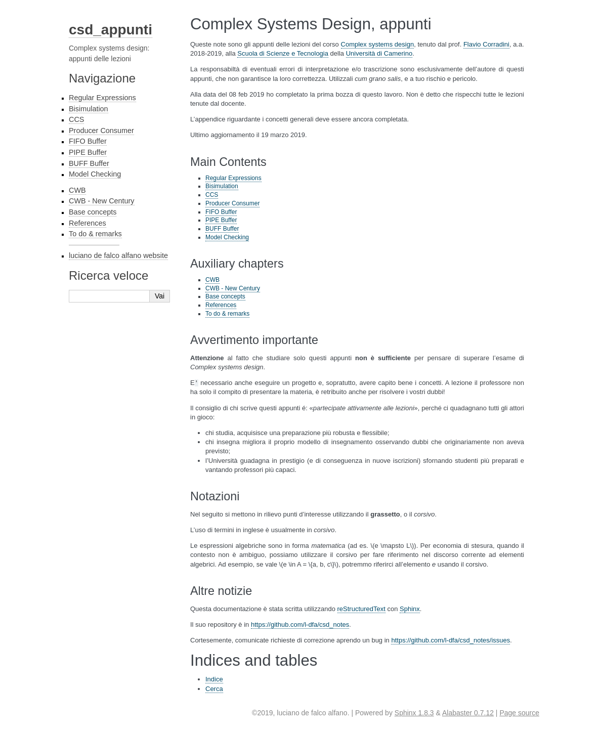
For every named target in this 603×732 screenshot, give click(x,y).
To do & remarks (95, 234)
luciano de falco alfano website (118, 255)
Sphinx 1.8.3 (414, 713)
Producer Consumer (101, 130)
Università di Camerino (379, 53)
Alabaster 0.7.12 (468, 713)
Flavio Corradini (486, 44)
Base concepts (92, 212)
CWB (77, 190)
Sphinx (410, 609)
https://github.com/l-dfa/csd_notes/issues (450, 640)
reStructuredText (361, 609)
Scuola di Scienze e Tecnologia (282, 53)
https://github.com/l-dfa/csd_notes (300, 624)
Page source (519, 713)
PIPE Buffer (88, 152)
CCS (76, 119)
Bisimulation (88, 109)
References (87, 223)
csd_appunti (110, 29)
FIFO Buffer (88, 141)
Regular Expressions (102, 98)
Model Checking (95, 174)
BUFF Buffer (89, 163)
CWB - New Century (102, 201)
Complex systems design (377, 44)
